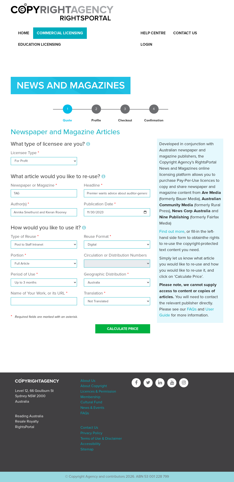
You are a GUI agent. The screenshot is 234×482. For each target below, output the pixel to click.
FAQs (192, 309)
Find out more (171, 231)
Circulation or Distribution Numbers (115, 255)
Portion (17, 255)
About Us (87, 380)
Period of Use (23, 274)
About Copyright (93, 386)
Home (23, 33)
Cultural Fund (91, 402)
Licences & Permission (98, 391)
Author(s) (19, 203)
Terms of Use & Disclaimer (101, 438)
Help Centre (153, 33)
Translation (93, 293)
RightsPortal (24, 427)
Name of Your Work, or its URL (38, 293)
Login (146, 44)
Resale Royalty (27, 421)
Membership (90, 397)
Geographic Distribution (105, 274)
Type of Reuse (23, 236)
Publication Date (98, 203)
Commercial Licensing (60, 33)
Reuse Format (96, 236)
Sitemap (86, 449)
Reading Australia (29, 416)
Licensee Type (24, 152)
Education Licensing (39, 44)
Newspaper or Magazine (32, 185)
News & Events (92, 407)
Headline (92, 185)
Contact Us (185, 33)
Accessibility (90, 444)
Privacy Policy (91, 433)
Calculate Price (122, 329)
